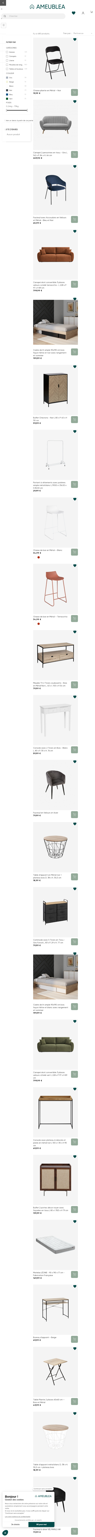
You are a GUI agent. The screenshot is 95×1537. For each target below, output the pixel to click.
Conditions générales (47, 1460)
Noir (16, 90)
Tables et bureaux (16, 69)
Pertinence (83, 33)
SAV (47, 1435)
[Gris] (35, 1274)
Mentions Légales (47, 1468)
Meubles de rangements (16, 65)
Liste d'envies (11, 129)
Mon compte (47, 1455)
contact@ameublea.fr (47, 1399)
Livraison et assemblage (47, 1431)
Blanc (16, 86)
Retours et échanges (47, 1473)
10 (68, 1336)
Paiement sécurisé (47, 1464)
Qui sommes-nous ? (47, 1418)
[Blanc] (65, 242)
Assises (16, 52)
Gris (16, 77)
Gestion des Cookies (47, 1477)
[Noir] (38, 1173)
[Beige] (35, 1173)
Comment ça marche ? (47, 1413)
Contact (48, 1451)
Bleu (16, 94)
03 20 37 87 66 (47, 1374)
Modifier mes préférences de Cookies (47, 1440)
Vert (16, 99)
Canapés (16, 56)
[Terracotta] (69, 242)
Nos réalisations (47, 1426)
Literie (16, 60)
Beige (16, 82)
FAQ (47, 1422)
